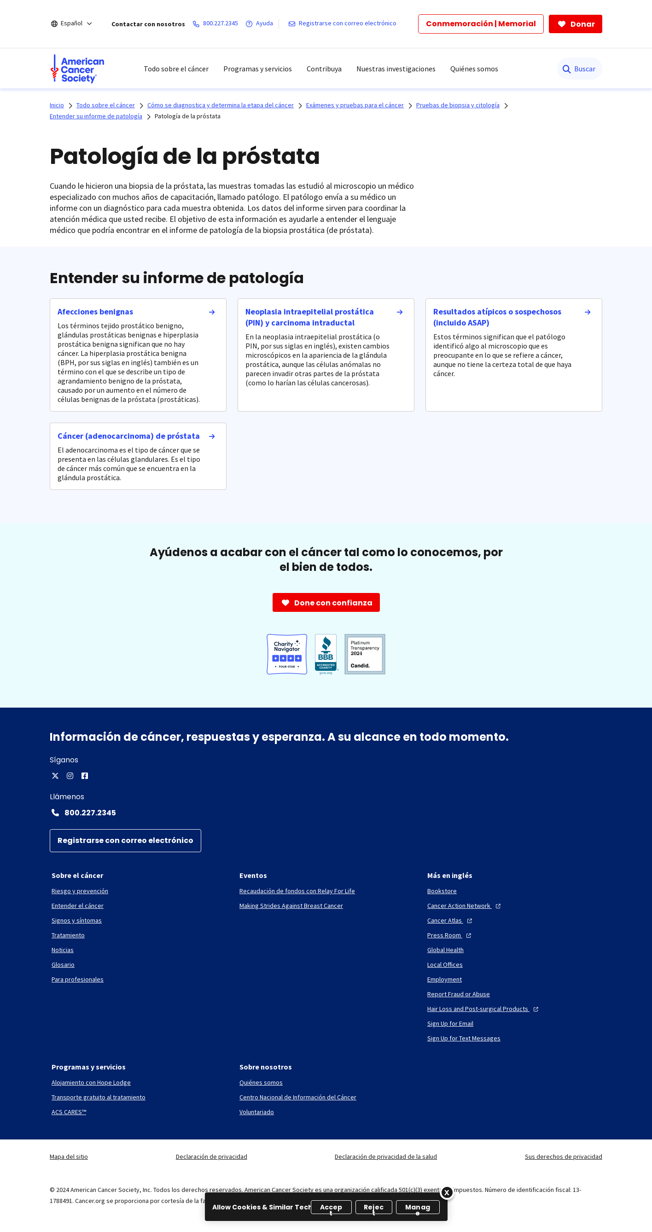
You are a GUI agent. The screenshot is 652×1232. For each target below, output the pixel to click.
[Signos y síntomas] (77, 920)
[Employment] (444, 979)
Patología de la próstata (188, 116)
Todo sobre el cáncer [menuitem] (176, 68)
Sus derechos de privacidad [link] (563, 1156)
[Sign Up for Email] (450, 1023)
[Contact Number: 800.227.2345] (326, 812)
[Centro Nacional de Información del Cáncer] (297, 1097)
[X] (55, 775)
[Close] (447, 1192)
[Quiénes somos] (261, 1082)
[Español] (78, 23)
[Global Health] (445, 949)
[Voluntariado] (256, 1111)
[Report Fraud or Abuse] (458, 994)
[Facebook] (84, 775)
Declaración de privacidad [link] (211, 1156)
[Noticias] (63, 949)
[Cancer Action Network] (465, 905)
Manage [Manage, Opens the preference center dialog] (417, 1208)
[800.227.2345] (217, 23)
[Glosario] (63, 964)
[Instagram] (70, 775)
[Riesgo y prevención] (80, 890)
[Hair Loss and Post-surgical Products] (484, 1008)
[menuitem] (77, 68)
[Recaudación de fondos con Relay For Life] (297, 890)
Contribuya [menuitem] (324, 68)
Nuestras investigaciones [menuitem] (396, 68)
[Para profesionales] (78, 979)
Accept (331, 1208)
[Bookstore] (442, 890)
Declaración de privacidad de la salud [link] (386, 1156)
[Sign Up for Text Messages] (464, 1038)
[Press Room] (450, 935)
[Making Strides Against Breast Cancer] (291, 905)
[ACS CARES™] (69, 1111)
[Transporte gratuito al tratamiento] (99, 1097)
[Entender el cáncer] (78, 905)
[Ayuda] (261, 23)
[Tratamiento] (68, 935)
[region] (326, 1206)
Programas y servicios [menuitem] (257, 68)
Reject (374, 1208)
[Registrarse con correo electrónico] (344, 23)
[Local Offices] (445, 964)
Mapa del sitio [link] (69, 1156)
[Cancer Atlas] (450, 920)
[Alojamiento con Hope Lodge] (91, 1082)
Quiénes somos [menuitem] (474, 68)
